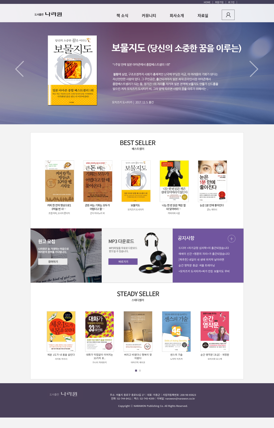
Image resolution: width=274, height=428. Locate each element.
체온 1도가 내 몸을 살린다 (61, 354)
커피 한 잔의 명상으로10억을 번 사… (59, 207)
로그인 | (232, 2)
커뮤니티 (149, 15)
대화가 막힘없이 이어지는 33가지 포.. (99, 356)
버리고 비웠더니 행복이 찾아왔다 (138, 356)
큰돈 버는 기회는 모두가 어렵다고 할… (97, 207)
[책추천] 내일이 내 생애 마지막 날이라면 (201, 259)
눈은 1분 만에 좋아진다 (212, 205)
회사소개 (177, 15)
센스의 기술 (176, 354)
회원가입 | (220, 2)
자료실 (203, 15)
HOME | (208, 2)
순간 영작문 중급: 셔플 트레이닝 (197, 265)
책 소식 (122, 15)
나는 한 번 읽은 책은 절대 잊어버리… (174, 207)
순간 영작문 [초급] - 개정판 (214, 354)
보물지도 (135, 205)
